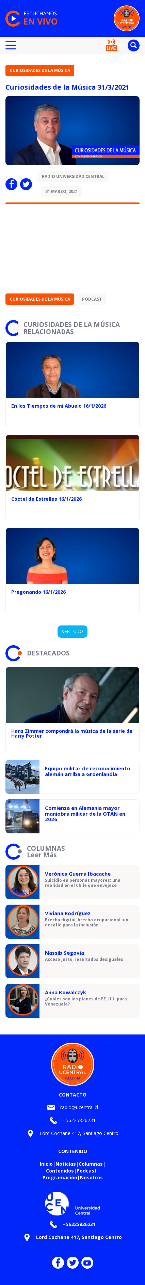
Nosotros (91, 1177)
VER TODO (72, 631)
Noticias (65, 1164)
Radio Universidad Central (73, 176)
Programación (60, 1177)
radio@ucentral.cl (79, 1107)
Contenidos (60, 1170)
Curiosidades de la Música (40, 70)
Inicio (46, 1164)
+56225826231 (79, 1120)
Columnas (91, 1164)
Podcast (92, 299)
